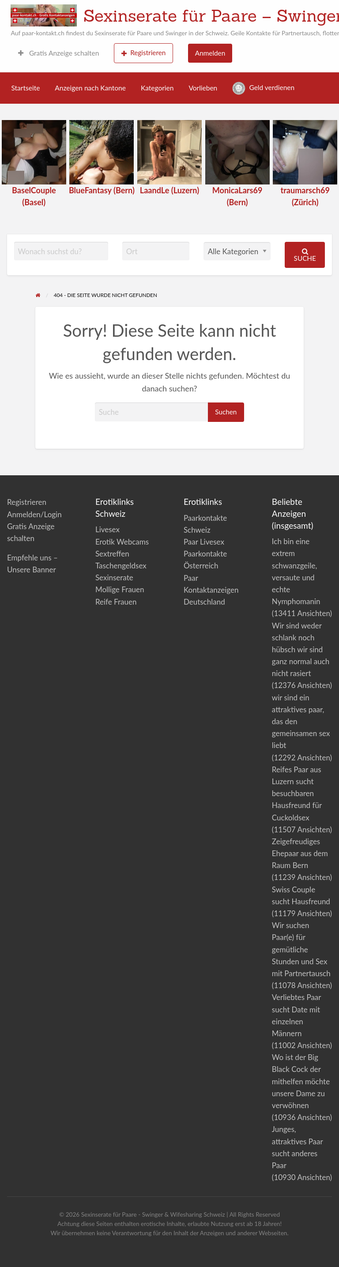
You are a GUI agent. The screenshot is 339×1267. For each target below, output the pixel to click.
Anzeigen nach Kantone (90, 88)
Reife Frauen (115, 601)
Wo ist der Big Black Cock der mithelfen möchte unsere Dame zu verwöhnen (301, 1081)
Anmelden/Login (34, 514)
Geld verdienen (263, 88)
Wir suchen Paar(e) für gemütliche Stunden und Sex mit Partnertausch (301, 949)
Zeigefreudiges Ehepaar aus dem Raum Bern (300, 853)
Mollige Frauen (119, 589)
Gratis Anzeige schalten (58, 53)
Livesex (107, 529)
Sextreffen (112, 553)
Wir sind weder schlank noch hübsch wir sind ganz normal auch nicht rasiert (300, 649)
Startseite (25, 88)
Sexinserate (114, 577)
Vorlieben (202, 88)
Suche (305, 255)
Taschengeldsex (121, 565)
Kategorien (157, 88)
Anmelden (210, 53)
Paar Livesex (204, 541)
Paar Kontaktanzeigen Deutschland (211, 589)
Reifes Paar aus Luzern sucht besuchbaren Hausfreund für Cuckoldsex (297, 793)
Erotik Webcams (122, 541)
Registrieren (143, 53)
